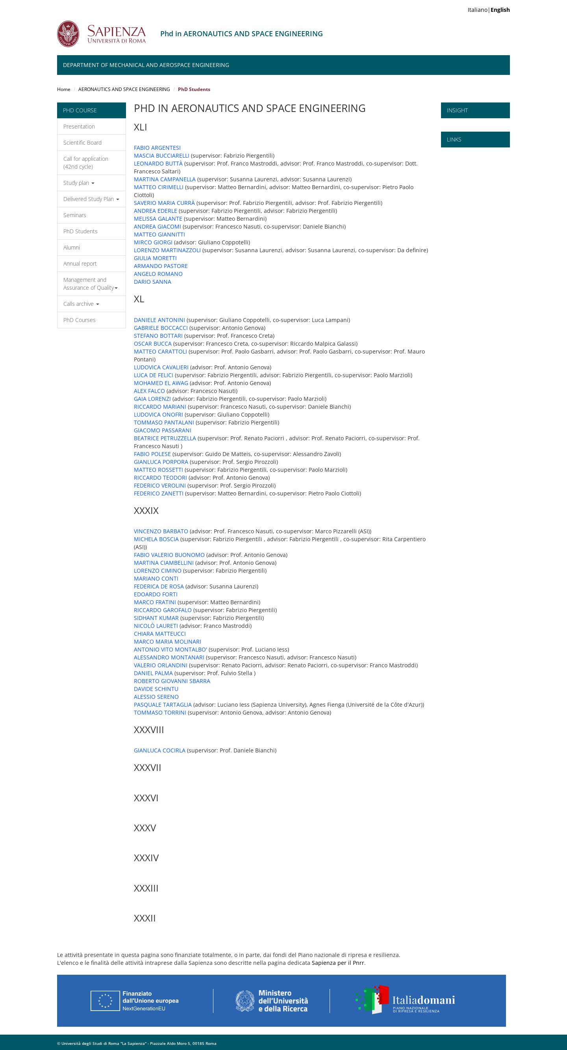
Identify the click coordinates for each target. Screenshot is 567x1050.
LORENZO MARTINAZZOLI (167, 250)
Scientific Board (82, 142)
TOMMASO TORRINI (160, 712)
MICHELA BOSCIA (156, 539)
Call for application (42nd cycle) (85, 162)
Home (63, 89)
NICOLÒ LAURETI (156, 625)
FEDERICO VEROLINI (160, 485)
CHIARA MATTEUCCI (160, 633)
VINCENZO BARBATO (161, 531)
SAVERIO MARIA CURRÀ (164, 203)
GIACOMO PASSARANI (162, 430)
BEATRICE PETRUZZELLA (165, 438)
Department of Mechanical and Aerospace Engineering (146, 65)
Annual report (80, 263)
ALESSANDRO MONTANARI (169, 657)
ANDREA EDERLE (155, 210)
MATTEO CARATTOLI (160, 351)
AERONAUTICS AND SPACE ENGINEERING (124, 89)
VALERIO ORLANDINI (160, 665)
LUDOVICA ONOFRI (158, 414)
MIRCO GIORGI (153, 242)
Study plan (78, 182)
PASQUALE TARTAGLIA (163, 704)
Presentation (79, 126)
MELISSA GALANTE (158, 218)
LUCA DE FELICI (153, 375)
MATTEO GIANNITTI (159, 234)
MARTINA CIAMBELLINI (164, 562)
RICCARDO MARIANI (160, 406)
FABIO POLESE (152, 454)
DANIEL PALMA (153, 673)
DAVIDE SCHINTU (156, 689)
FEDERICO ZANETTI (158, 493)
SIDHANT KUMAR (156, 618)
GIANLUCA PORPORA (161, 461)
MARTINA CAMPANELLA (165, 179)
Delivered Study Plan (91, 199)
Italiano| (489, 9)
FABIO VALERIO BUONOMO (169, 555)
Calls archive (81, 303)
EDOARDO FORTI (156, 594)
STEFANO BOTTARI (158, 335)
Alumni (71, 247)
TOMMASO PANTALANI (164, 422)
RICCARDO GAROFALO (163, 610)
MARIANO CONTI (156, 578)
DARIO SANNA (152, 281)
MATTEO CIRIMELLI (158, 187)
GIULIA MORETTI (155, 258)
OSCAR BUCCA (153, 343)
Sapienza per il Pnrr (338, 962)
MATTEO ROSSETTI (158, 469)
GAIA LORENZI (152, 398)
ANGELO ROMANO (158, 273)
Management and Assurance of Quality (90, 283)
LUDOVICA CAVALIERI (161, 367)
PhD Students (80, 231)
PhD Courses (79, 320)
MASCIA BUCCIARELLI (161, 155)
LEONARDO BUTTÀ (158, 163)
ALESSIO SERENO (156, 696)
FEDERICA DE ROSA (159, 586)
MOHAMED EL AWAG (161, 383)
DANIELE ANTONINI (159, 320)
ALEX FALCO (149, 391)
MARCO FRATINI (155, 602)
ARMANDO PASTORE (161, 266)
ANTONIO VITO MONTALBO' (170, 649)
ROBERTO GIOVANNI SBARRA (172, 681)
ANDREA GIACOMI (157, 226)
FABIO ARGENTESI (157, 147)
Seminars (74, 215)
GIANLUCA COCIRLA (159, 750)
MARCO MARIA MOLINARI (167, 641)
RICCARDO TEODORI (160, 477)
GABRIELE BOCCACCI (161, 327)
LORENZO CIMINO (158, 570)
